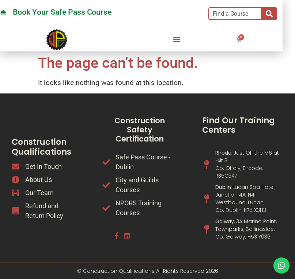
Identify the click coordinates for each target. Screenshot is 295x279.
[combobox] (234, 13)
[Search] (269, 13)
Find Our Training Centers (238, 125)
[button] (176, 40)
